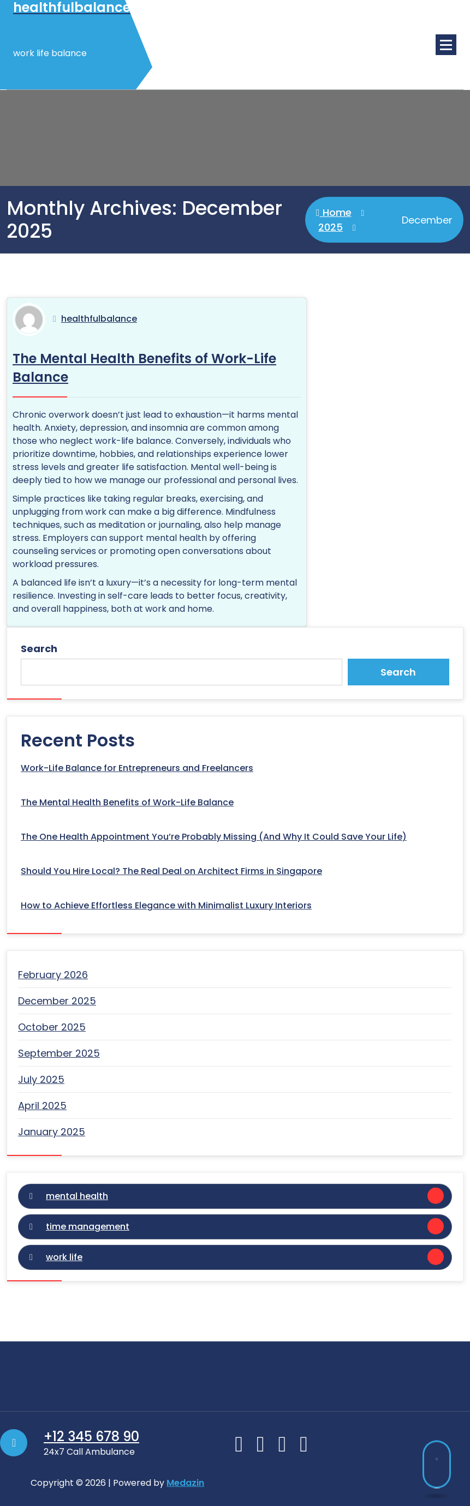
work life (64, 1257)
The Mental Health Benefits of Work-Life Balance (127, 802)
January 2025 (51, 1131)
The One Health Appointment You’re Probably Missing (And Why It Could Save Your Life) (214, 836)
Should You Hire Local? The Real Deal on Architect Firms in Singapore (171, 871)
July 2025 (41, 1079)
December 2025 (57, 1001)
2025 (330, 227)
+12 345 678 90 (91, 1436)
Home (334, 212)
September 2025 (59, 1053)
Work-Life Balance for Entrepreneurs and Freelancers (137, 768)
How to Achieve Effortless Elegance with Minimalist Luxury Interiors (166, 905)
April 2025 (42, 1105)
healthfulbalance (99, 318)
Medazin (185, 1483)
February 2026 (53, 974)
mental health (77, 1196)
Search (39, 648)
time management (87, 1226)
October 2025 (52, 1027)
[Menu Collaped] (446, 45)
